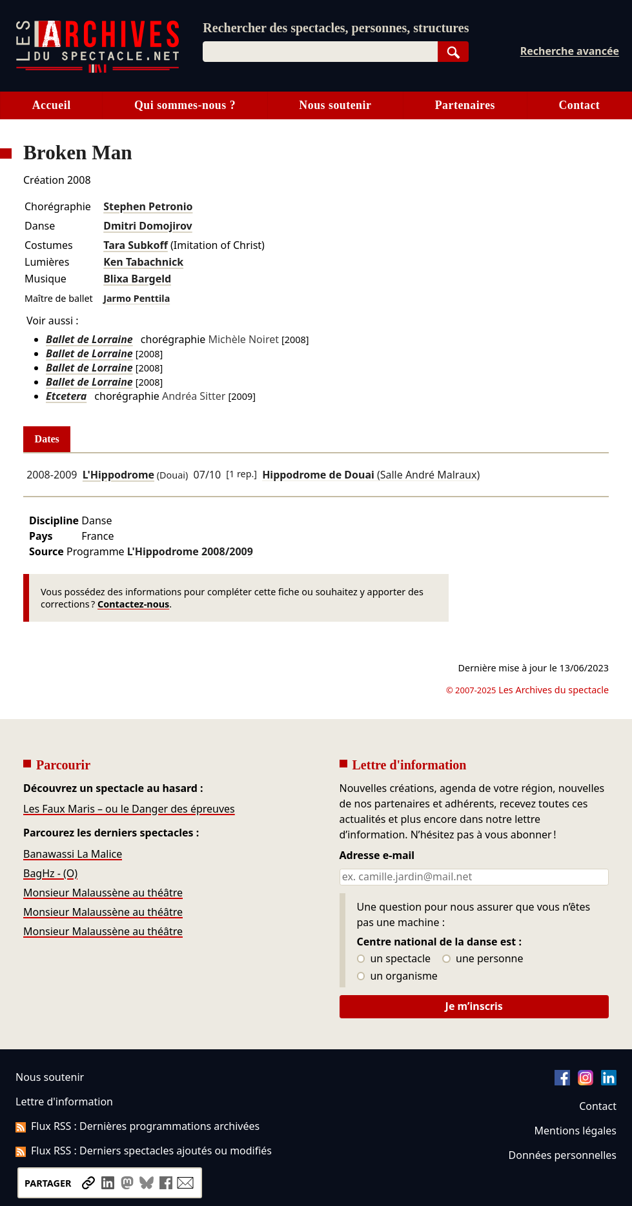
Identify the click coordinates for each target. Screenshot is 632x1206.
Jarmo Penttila (136, 298)
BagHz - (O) (50, 873)
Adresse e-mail (377, 856)
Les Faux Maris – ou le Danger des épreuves (129, 809)
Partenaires (465, 105)
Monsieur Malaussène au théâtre (103, 892)
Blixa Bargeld (137, 279)
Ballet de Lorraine (89, 339)
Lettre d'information (64, 1101)
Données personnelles (563, 1155)
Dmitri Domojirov (147, 226)
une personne (482, 959)
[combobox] (320, 51)
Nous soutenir (335, 105)
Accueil (51, 105)
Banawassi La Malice (72, 854)
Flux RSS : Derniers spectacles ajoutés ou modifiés (143, 1150)
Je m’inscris (474, 1006)
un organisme (397, 976)
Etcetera (66, 396)
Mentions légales (576, 1130)
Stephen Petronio (147, 206)
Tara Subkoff (135, 245)
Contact (579, 105)
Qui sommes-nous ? (185, 105)
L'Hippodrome (118, 475)
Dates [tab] (47, 438)
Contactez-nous (133, 604)
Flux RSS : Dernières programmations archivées (137, 1126)
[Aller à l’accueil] (97, 69)
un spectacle (394, 959)
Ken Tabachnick (143, 262)
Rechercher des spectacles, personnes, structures (336, 28)
